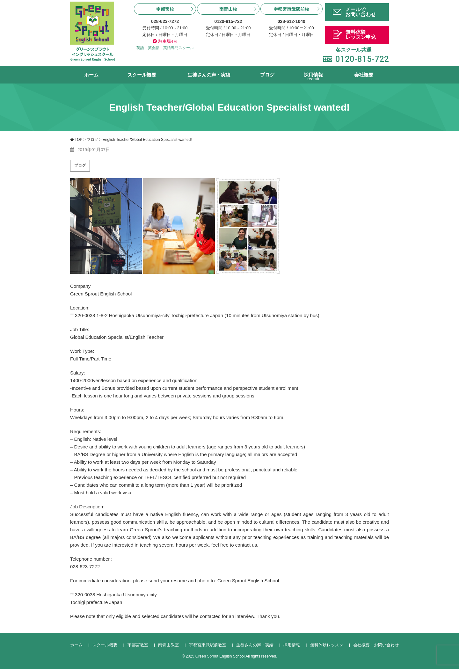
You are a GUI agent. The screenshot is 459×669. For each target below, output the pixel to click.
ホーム (91, 74)
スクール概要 (141, 74)
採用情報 (313, 78)
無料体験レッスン (326, 645)
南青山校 (228, 9)
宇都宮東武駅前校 (291, 9)
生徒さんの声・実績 (208, 74)
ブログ (267, 74)
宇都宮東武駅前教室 (207, 645)
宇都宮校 (165, 9)
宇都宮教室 (137, 645)
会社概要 (363, 74)
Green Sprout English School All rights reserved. (236, 656)
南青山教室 (168, 645)
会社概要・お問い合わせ (376, 645)
